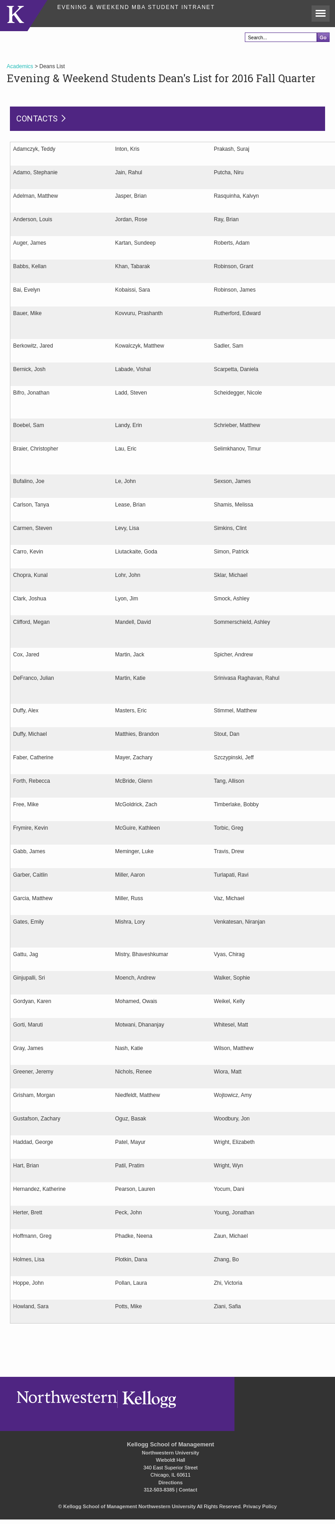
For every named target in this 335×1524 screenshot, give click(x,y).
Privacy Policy (260, 1506)
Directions (170, 1482)
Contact (188, 1489)
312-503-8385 (159, 1489)
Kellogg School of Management (170, 1444)
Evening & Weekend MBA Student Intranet (136, 7)
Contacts (37, 118)
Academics (20, 66)
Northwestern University (170, 1452)
